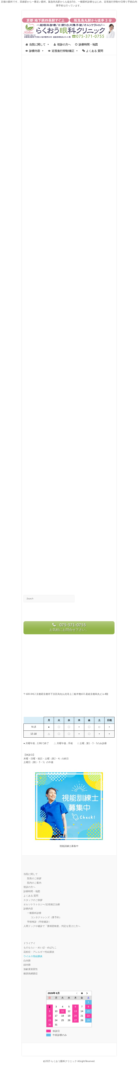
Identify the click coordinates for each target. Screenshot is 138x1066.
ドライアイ (29, 943)
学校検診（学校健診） (39, 921)
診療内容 (34, 50)
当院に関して (37, 44)
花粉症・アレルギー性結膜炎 (38, 951)
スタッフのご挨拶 (32, 900)
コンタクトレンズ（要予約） (46, 917)
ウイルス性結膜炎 (32, 956)
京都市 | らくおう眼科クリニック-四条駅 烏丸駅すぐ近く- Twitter (71, 1049)
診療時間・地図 (88, 44)
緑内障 (27, 964)
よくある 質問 (94, 50)
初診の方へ (64, 44)
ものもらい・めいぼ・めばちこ (40, 947)
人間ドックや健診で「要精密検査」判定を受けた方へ (51, 926)
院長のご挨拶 (34, 878)
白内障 (27, 960)
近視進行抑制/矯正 (63, 50)
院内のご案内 (34, 882)
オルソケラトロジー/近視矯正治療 (41, 904)
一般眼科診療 (34, 913)
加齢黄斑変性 (30, 969)
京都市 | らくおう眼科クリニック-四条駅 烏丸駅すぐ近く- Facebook (66, 1049)
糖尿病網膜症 (30, 973)
